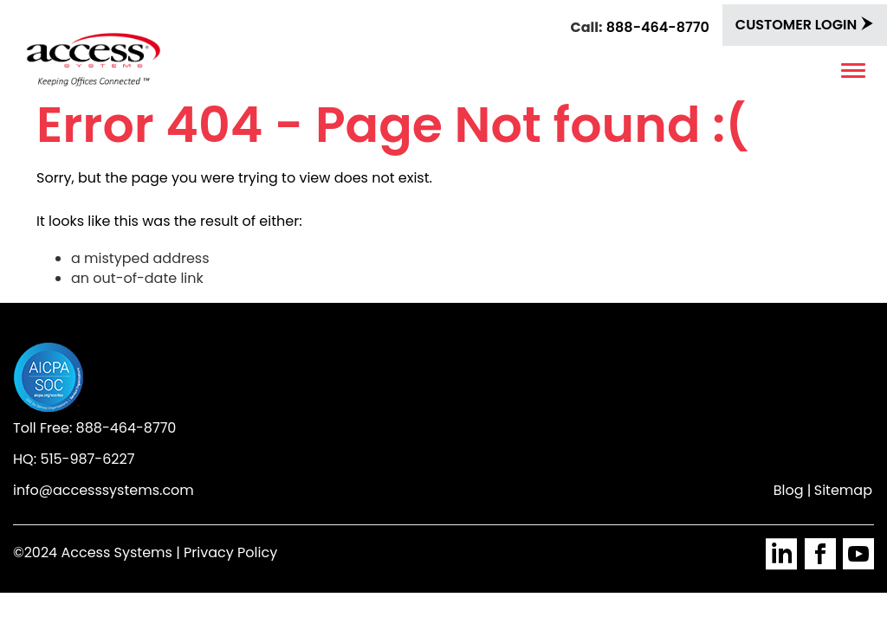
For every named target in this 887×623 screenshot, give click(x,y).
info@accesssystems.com (103, 490)
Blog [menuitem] (789, 490)
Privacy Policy (230, 552)
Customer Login (804, 25)
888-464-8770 (657, 27)
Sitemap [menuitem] (843, 490)
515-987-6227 (87, 459)
